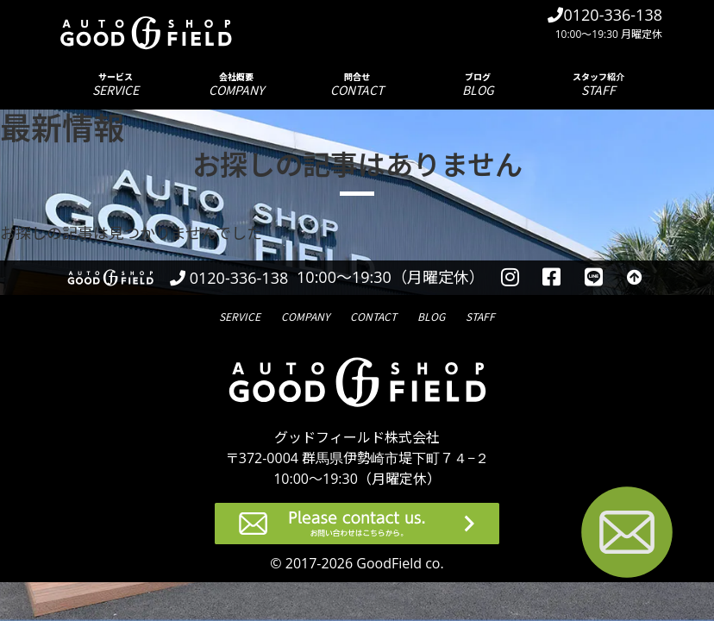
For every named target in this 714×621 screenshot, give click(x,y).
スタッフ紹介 (598, 84)
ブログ (478, 84)
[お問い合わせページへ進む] (627, 535)
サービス (116, 84)
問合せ (357, 84)
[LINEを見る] (594, 277)
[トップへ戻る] (634, 277)
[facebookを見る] (552, 277)
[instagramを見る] (510, 277)
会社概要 (236, 84)
